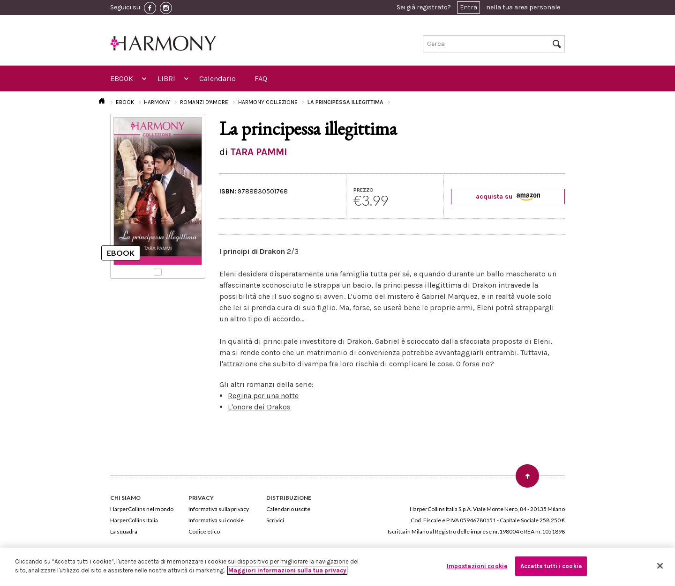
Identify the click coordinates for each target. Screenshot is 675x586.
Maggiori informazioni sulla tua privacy (287, 570)
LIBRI (166, 78)
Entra (468, 7)
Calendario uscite (288, 508)
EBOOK (121, 78)
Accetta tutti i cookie (551, 566)
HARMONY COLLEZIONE (268, 102)
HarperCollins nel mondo (141, 508)
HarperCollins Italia (134, 520)
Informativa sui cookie (216, 520)
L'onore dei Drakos (259, 406)
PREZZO (363, 190)
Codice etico (204, 531)
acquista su (508, 196)
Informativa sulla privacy (218, 508)
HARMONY (157, 102)
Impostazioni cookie (477, 566)
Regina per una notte (263, 395)
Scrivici (275, 520)
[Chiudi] (660, 566)
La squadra (123, 531)
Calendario (217, 78)
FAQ (261, 78)
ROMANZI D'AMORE (204, 102)
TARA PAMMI (258, 151)
